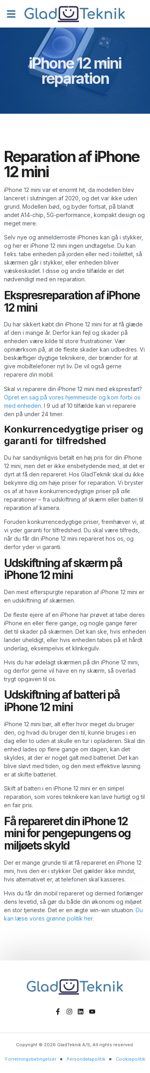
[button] (11, 14)
